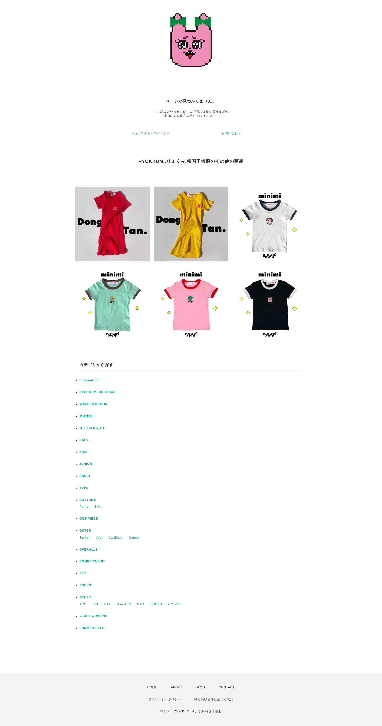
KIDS (83, 452)
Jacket (84, 537)
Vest (99, 537)
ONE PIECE (88, 518)
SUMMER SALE (91, 628)
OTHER (85, 597)
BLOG (200, 687)
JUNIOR (85, 464)
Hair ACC (124, 604)
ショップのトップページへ (150, 133)
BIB (95, 604)
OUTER (85, 530)
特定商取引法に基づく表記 (213, 699)
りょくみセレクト (92, 428)
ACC (82, 604)
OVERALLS (88, 549)
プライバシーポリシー (165, 699)
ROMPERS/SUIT (92, 561)
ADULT (85, 476)
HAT (107, 604)
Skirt (98, 506)
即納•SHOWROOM (93, 404)
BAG (140, 604)
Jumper (134, 537)
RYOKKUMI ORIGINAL (97, 392)
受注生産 (85, 416)
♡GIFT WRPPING (93, 616)
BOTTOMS (87, 500)
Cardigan (116, 537)
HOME (152, 687)
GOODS (174, 604)
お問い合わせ (231, 133)
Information (89, 380)
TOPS (83, 488)
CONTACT (227, 687)
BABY (84, 440)
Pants (83, 506)
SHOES (156, 604)
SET (82, 573)
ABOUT (176, 687)
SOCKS (85, 585)
